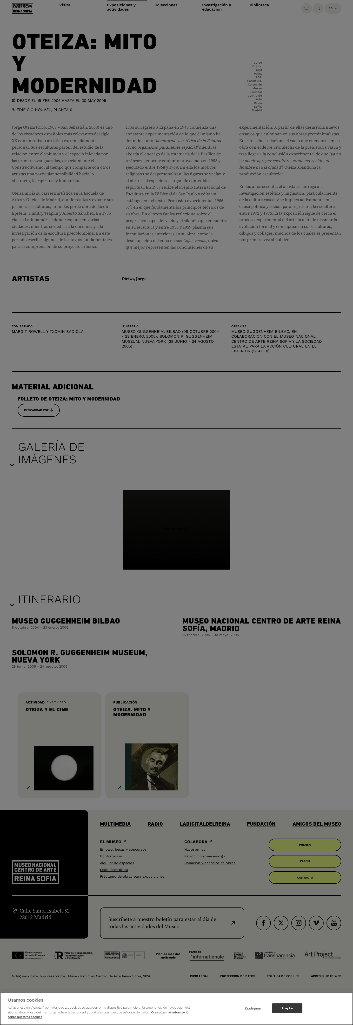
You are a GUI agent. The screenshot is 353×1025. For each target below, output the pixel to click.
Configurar (253, 1009)
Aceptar (287, 1009)
